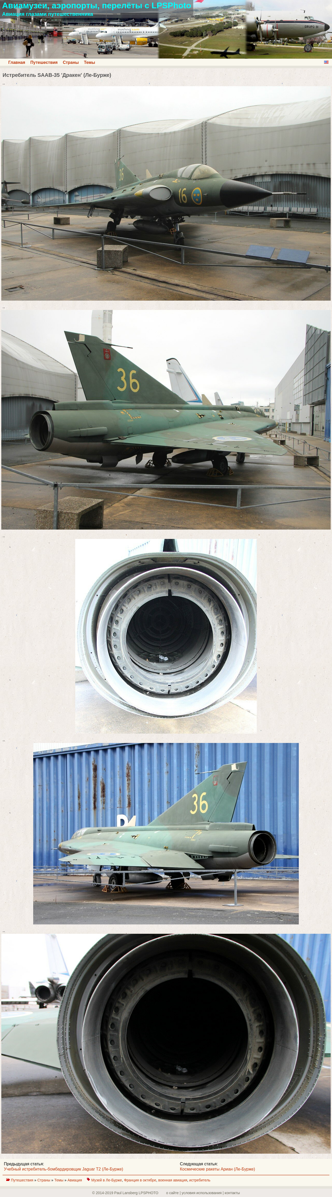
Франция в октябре (140, 1180)
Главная (16, 62)
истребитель (200, 1180)
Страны (71, 62)
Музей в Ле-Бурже (106, 1180)
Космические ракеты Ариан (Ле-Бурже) (217, 1169)
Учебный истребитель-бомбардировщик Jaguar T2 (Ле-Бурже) (63, 1169)
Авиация (75, 1180)
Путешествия (44, 62)
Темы (89, 62)
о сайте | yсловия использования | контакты (203, 1193)
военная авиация (172, 1180)
